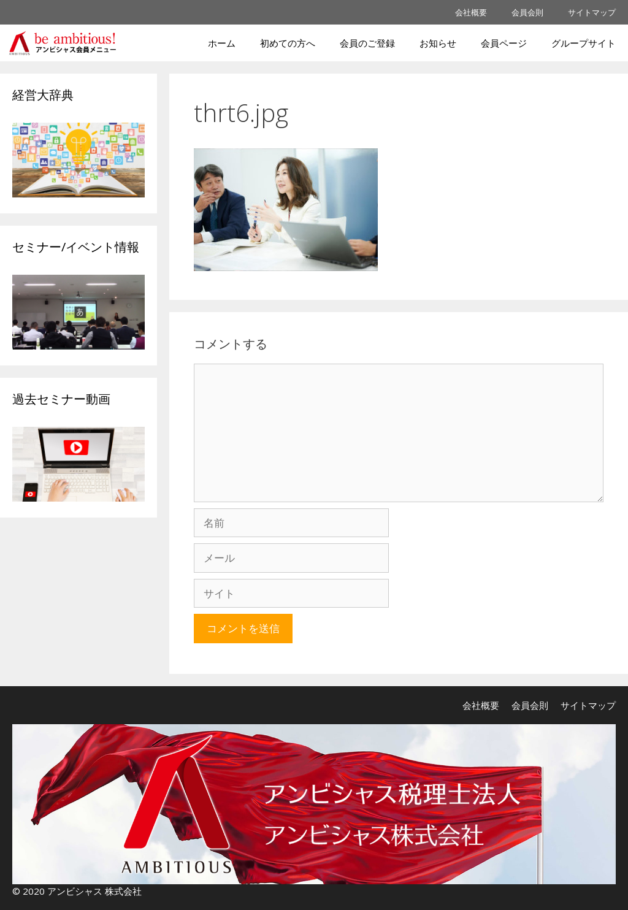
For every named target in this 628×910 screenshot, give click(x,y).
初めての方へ (287, 43)
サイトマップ (592, 12)
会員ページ (504, 43)
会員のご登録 (367, 43)
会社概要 (471, 12)
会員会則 (527, 12)
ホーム (222, 43)
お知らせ (437, 43)
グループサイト (583, 43)
